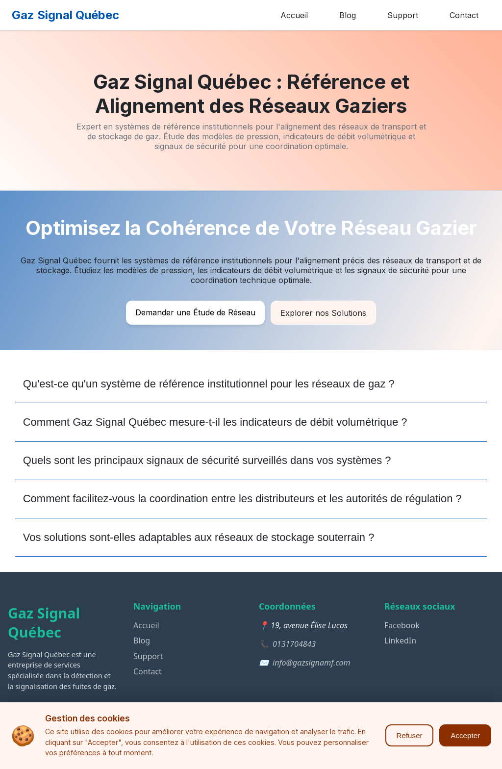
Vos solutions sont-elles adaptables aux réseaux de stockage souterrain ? (199, 537)
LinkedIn (400, 640)
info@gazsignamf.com (312, 662)
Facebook (402, 625)
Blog (347, 15)
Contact (464, 15)
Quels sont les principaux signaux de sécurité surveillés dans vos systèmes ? (207, 460)
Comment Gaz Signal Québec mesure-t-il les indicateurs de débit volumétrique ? (215, 422)
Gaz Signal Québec (65, 15)
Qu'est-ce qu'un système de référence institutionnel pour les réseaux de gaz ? (209, 384)
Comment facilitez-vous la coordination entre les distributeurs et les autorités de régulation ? (242, 498)
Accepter (465, 735)
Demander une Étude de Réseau (195, 312)
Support (402, 15)
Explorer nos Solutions (323, 313)
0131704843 (294, 644)
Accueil (294, 15)
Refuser (409, 735)
